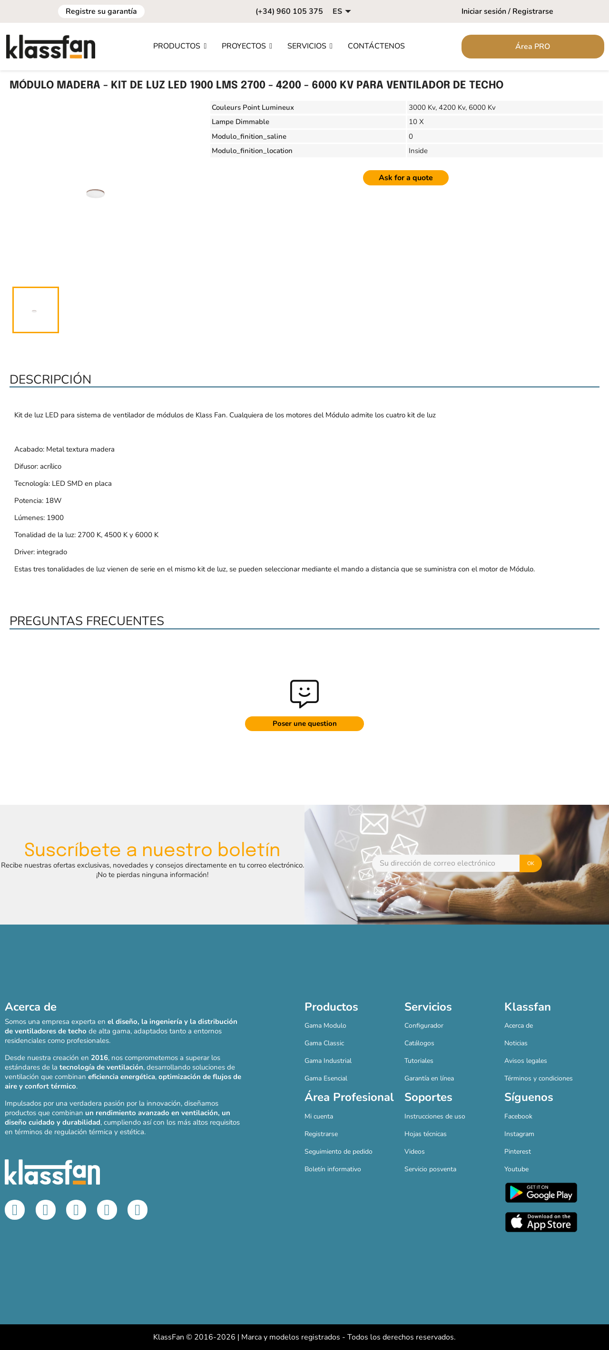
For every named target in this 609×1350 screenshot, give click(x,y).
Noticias (516, 1043)
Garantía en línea (429, 1078)
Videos (414, 1151)
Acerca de (518, 1025)
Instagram (519, 1133)
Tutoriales (418, 1060)
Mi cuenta (318, 1116)
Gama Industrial (328, 1060)
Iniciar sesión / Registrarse (507, 11)
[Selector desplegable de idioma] (343, 11)
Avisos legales (525, 1060)
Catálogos (419, 1043)
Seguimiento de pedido (338, 1151)
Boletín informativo (332, 1169)
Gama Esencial (325, 1078)
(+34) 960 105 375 (289, 11)
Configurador (423, 1025)
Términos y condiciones (538, 1078)
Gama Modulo (325, 1025)
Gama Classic (324, 1043)
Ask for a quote (406, 178)
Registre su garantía (101, 11)
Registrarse (321, 1133)
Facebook (518, 1116)
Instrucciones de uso (434, 1116)
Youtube (516, 1169)
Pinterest (517, 1151)
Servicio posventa (430, 1169)
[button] (180, 47)
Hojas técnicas (425, 1133)
